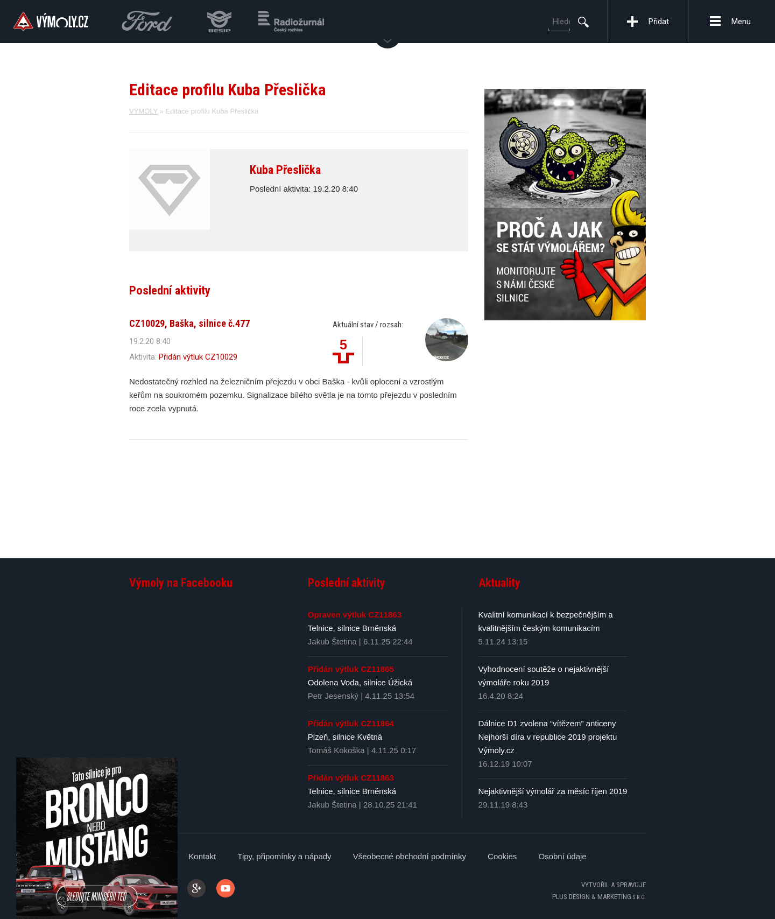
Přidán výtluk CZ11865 (351, 669)
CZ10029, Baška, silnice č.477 (189, 323)
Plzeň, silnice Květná (345, 736)
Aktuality (499, 583)
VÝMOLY (143, 111)
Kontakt (202, 856)
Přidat (659, 21)
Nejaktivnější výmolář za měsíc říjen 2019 (553, 791)
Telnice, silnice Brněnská (352, 628)
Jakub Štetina (332, 641)
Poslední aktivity (346, 583)
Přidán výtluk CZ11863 (351, 777)
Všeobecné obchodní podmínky (409, 856)
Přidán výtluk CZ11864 (351, 723)
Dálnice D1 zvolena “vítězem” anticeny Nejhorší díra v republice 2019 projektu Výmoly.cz (547, 737)
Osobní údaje (562, 856)
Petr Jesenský (333, 695)
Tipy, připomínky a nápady (284, 856)
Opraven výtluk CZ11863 (354, 614)
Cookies (502, 856)
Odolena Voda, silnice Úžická (360, 682)
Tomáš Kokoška (336, 750)
